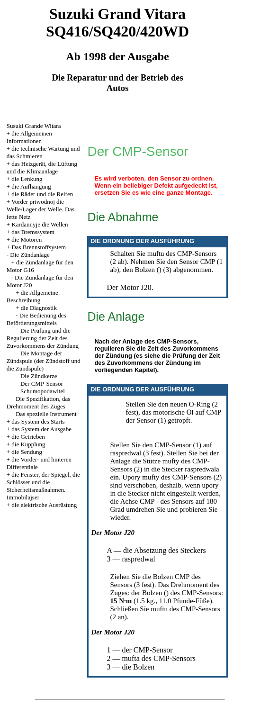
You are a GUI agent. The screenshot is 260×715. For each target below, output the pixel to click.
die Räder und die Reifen (42, 194)
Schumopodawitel (42, 391)
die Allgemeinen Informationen (29, 137)
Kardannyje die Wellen (39, 224)
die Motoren (26, 239)
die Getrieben (28, 436)
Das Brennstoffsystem (38, 247)
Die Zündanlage (29, 254)
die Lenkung (26, 178)
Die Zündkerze (38, 376)
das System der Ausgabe (41, 429)
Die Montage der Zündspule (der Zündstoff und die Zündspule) (44, 361)
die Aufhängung (31, 186)
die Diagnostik (39, 307)
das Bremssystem (32, 231)
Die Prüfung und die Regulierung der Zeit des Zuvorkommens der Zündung (43, 338)
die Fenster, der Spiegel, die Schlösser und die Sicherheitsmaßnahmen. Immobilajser (43, 486)
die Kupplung (28, 444)
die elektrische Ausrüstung (44, 504)
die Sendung (26, 451)
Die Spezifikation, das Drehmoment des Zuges (39, 402)
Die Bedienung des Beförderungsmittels (36, 319)
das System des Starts (37, 421)
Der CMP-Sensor (41, 383)
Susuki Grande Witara (34, 125)
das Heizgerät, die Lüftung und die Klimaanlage (42, 167)
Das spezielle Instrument (46, 413)
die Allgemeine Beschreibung (32, 296)
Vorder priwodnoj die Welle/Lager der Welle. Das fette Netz (41, 209)
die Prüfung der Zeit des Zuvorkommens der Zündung (157, 359)
